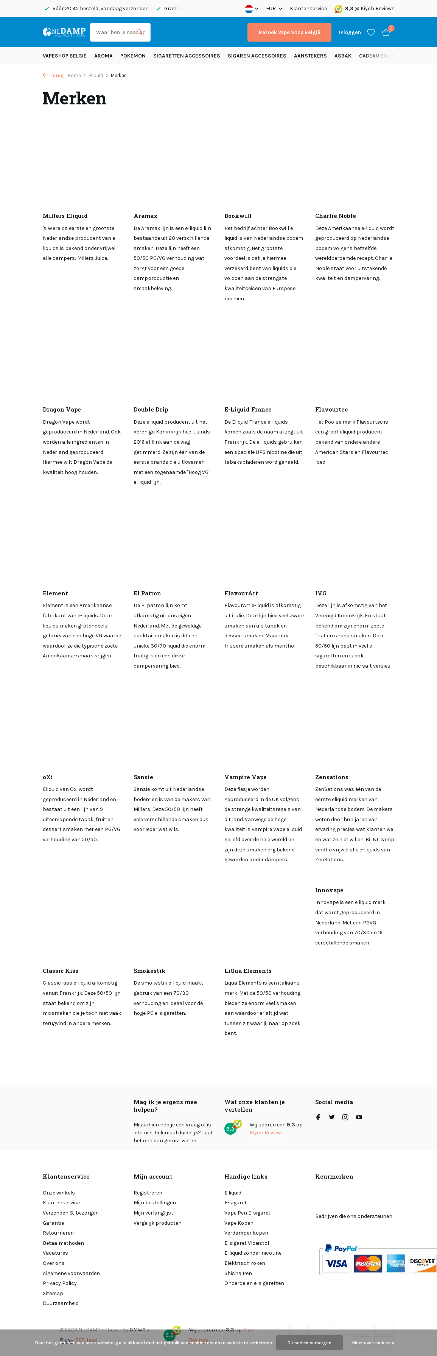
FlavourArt (241, 593)
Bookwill (238, 215)
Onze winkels (59, 1193)
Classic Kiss (60, 970)
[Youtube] (359, 1118)
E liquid (232, 1193)
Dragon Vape (62, 409)
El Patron (147, 593)
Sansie (143, 777)
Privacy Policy (60, 1283)
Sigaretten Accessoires (186, 56)
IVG (321, 593)
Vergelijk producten (158, 1223)
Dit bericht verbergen (309, 1342)
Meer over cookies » (373, 1342)
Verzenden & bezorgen (71, 1213)
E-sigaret (235, 1202)
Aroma (103, 56)
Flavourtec (331, 409)
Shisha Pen (238, 1273)
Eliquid (99, 75)
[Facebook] (318, 1118)
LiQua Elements (248, 970)
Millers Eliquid (65, 215)
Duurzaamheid (61, 1303)
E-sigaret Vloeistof (246, 1243)
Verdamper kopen (246, 1233)
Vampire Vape (245, 777)
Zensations (331, 777)
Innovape (329, 890)
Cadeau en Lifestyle (385, 56)
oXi (48, 777)
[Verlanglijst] (371, 32)
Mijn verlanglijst (153, 1213)
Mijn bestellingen (155, 1202)
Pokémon (133, 56)
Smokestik (150, 970)
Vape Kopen (238, 1223)
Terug (53, 75)
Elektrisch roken (244, 1263)
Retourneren (58, 1233)
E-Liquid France (248, 409)
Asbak (342, 56)
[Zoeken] (120, 32)
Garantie (53, 1223)
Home (77, 75)
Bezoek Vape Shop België (289, 32)
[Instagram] (345, 1118)
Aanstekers (310, 56)
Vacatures (55, 1253)
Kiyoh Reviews (378, 8)
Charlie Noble (335, 215)
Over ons (54, 1263)
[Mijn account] (350, 32)
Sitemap (53, 1293)
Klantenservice (308, 8)
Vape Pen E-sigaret (247, 1213)
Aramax (146, 215)
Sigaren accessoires (257, 56)
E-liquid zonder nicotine (252, 1253)
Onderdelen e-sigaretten (254, 1283)
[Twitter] (332, 1118)
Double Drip (151, 409)
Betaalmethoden (63, 1243)
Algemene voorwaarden (71, 1273)
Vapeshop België (65, 56)
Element (55, 593)
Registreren (148, 1193)
